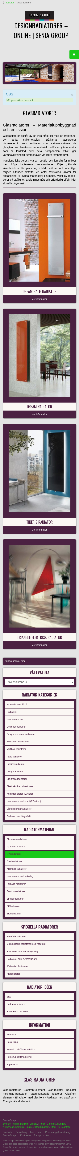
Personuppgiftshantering (19, 1057)
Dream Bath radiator (39, 291)
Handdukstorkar (15, 719)
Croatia (33, 1123)
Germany (51, 1123)
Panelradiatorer (14, 756)
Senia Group (9, 1135)
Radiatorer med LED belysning (22, 951)
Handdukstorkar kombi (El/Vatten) (24, 801)
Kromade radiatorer (16, 869)
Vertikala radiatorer (16, 749)
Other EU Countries (61, 1127)
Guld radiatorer (14, 861)
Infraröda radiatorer (16, 936)
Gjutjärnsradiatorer (16, 846)
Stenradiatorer (14, 913)
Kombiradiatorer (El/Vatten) (20, 794)
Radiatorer (12, 712)
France (41, 1123)
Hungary (61, 1123)
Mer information (39, 299)
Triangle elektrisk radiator (39, 637)
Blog (9, 996)
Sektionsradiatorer (16, 764)
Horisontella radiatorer (18, 741)
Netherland (8, 1127)
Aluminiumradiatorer (17, 839)
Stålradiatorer (13, 906)
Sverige (7, 1123)
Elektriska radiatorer (17, 779)
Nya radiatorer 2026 (17, 704)
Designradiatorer (15, 771)
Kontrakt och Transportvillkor (21, 1049)
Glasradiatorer (14, 854)
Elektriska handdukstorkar (20, 786)
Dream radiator (39, 406)
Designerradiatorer (16, 726)
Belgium (24, 1123)
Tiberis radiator (39, 522)
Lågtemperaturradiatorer (19, 809)
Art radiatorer (13, 974)
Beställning (12, 1042)
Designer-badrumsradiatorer (21, 734)
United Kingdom (41, 1127)
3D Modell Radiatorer (17, 966)
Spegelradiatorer (15, 898)
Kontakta (11, 1034)
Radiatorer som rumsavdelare (22, 959)
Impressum (12, 1064)
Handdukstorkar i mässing (20, 876)
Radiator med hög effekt (19, 816)
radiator (10, 2)
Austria (15, 1123)
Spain (29, 1127)
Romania (19, 1127)
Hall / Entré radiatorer (17, 1011)
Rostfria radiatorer (16, 891)
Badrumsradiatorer (16, 1004)
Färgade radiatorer (16, 884)
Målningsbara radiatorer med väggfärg (26, 944)
